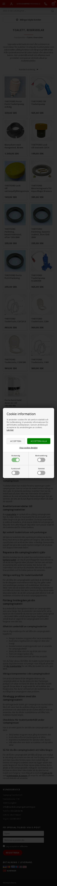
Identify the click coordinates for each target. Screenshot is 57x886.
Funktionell (15, 471)
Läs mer (10, 430)
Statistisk (41, 471)
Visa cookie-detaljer (28, 447)
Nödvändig (15, 458)
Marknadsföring (41, 458)
